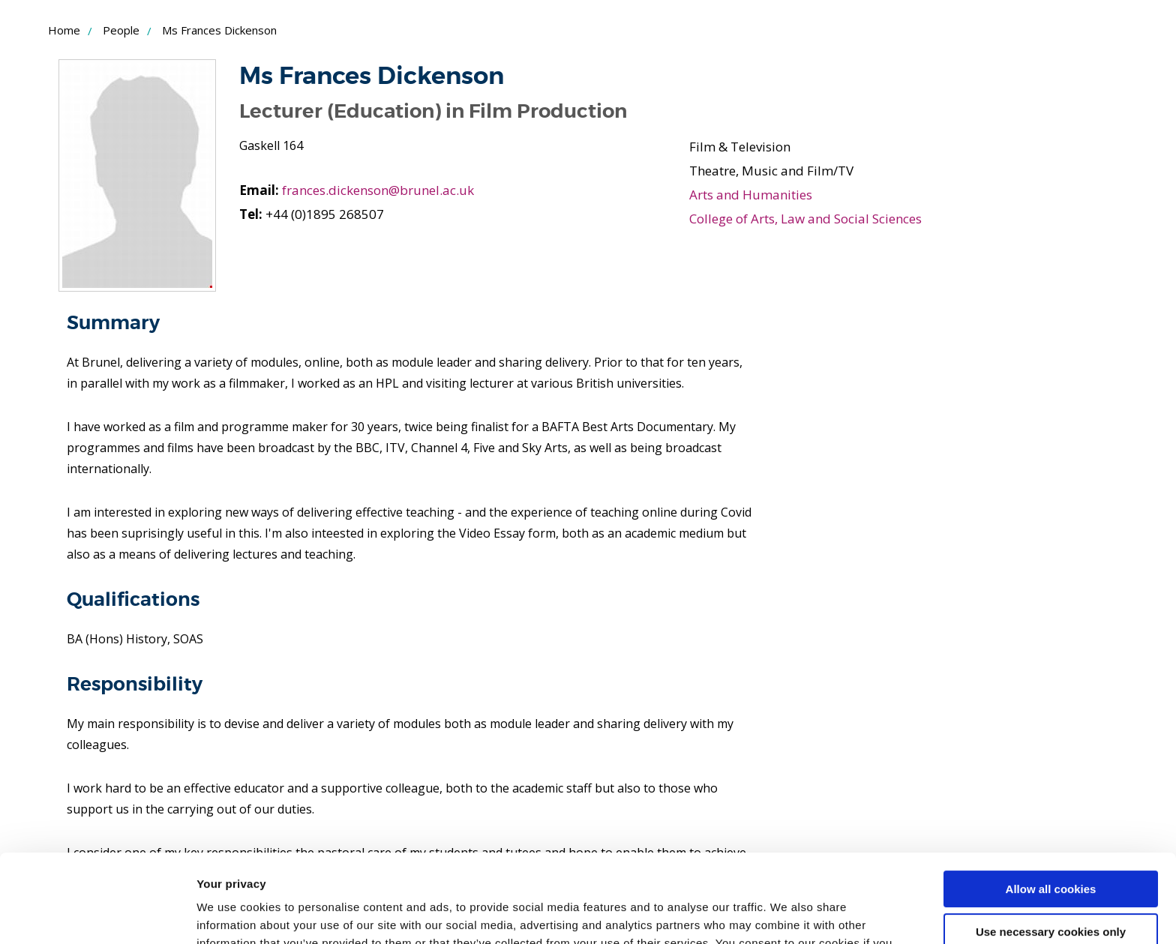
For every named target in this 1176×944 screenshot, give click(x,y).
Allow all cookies (1051, 801)
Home (64, 29)
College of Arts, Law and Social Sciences (805, 218)
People (121, 29)
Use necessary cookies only (1051, 843)
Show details (231, 914)
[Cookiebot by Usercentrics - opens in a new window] (97, 915)
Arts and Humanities (750, 194)
